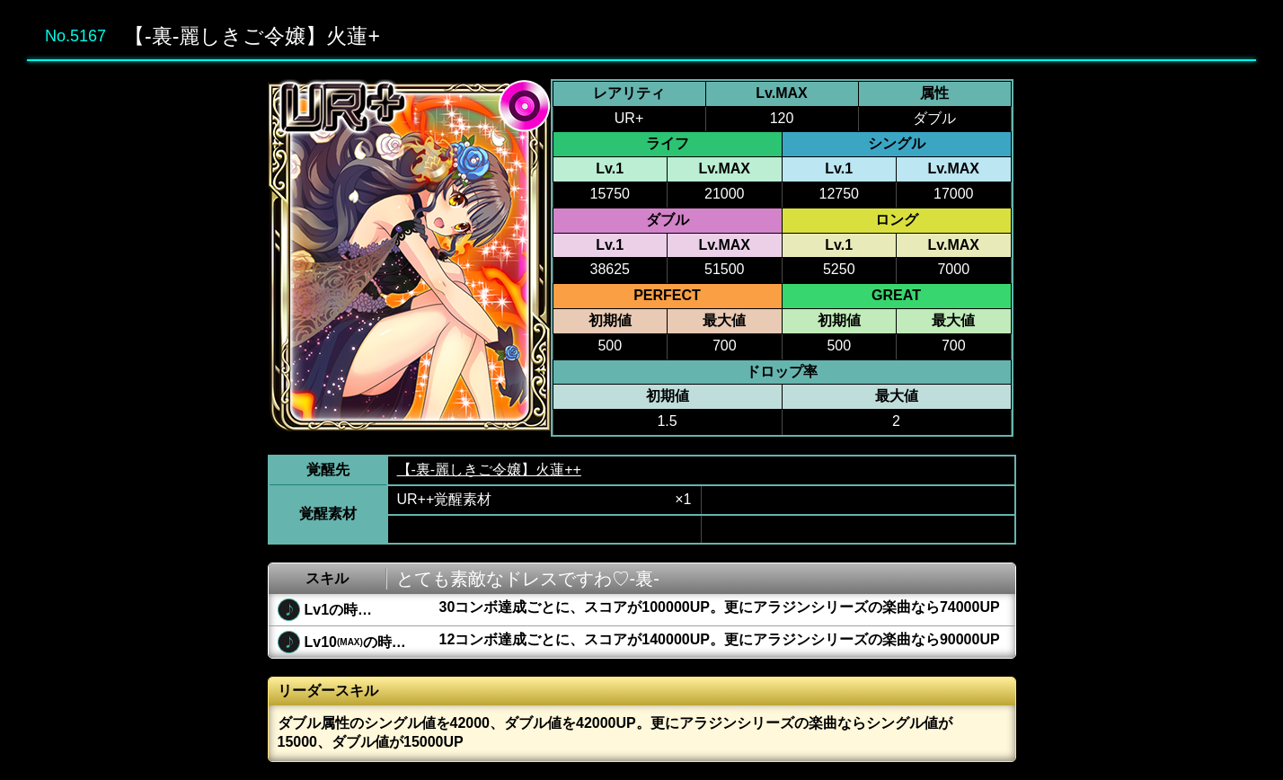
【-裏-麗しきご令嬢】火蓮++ (489, 469)
